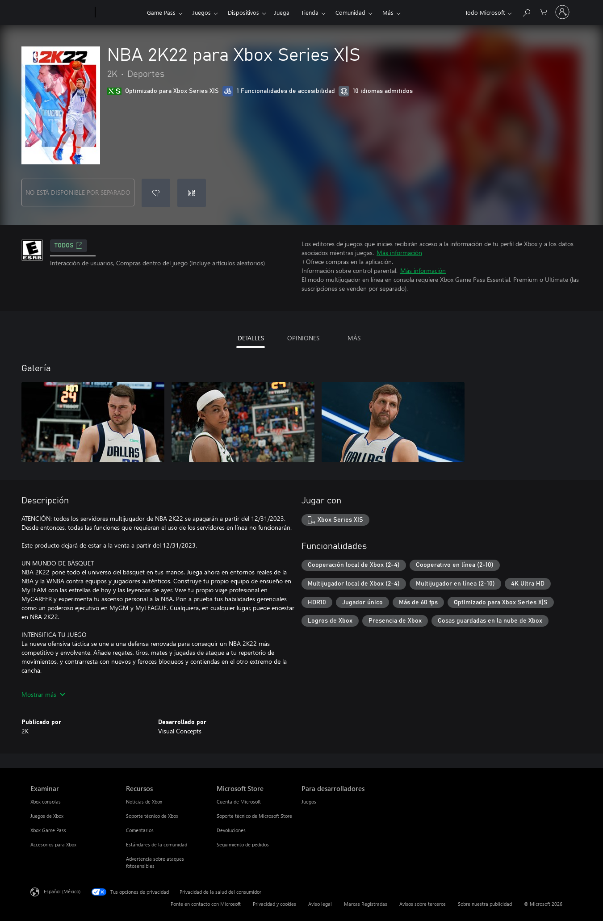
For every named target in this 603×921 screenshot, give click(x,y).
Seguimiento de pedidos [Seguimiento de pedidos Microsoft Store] (243, 844)
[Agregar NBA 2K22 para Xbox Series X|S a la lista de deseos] (156, 193)
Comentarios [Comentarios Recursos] (140, 830)
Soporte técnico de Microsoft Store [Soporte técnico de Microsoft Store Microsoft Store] (254, 816)
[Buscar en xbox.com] (526, 11)
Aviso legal (320, 904)
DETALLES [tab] (251, 338)
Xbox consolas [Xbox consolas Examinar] (45, 801)
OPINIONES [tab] (303, 338)
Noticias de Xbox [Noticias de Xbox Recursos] (144, 801)
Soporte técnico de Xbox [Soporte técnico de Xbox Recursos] (152, 816)
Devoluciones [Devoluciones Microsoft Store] (231, 830)
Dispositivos (243, 12)
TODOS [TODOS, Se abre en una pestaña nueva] (68, 245)
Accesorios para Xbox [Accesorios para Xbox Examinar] (53, 844)
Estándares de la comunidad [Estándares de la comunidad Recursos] (156, 844)
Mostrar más (43, 694)
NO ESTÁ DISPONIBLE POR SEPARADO (77, 192)
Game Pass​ (161, 12)
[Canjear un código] (191, 193)
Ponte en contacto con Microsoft (206, 904)
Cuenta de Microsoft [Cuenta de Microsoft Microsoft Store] (239, 801)
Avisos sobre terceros (422, 904)
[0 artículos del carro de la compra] (543, 11)
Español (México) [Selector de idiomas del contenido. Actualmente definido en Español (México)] (62, 891)
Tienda (309, 12)
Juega (281, 12)
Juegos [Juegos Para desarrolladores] (309, 801)
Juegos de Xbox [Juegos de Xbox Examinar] (46, 816)
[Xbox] (120, 12)
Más (388, 12)
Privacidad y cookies (274, 904)
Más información (399, 252)
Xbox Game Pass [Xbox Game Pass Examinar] (48, 830)
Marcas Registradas (365, 904)
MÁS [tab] (354, 338)
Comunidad (350, 12)
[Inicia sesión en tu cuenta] (562, 12)
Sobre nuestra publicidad (485, 904)
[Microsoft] (61, 12)
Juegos (202, 12)
